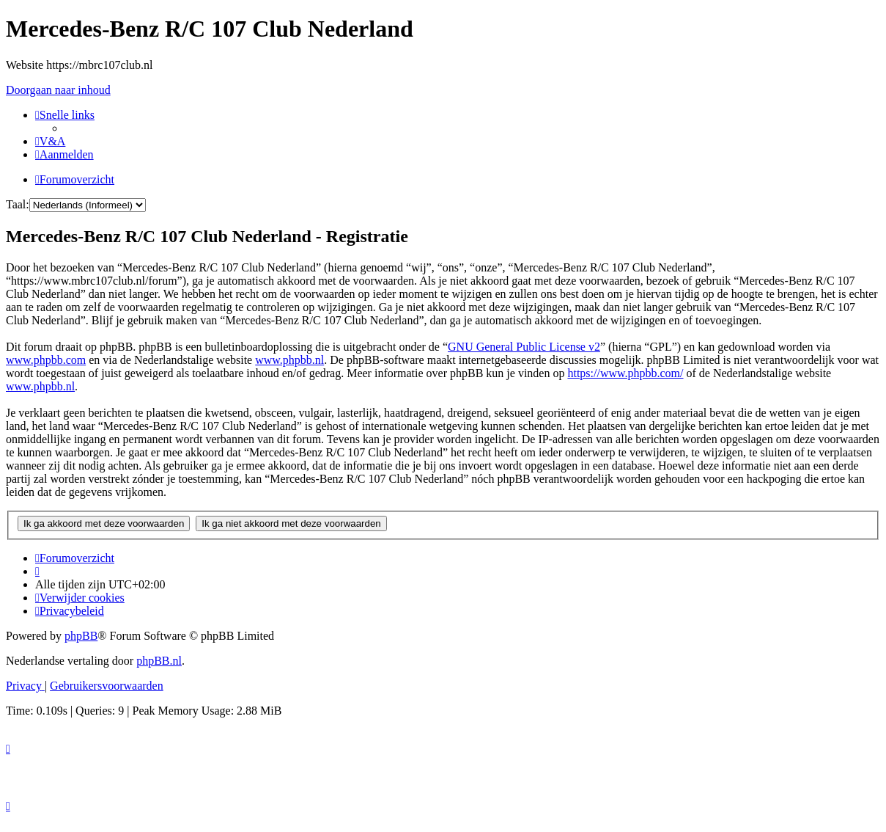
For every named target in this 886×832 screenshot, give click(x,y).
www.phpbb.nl (289, 360)
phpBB (80, 636)
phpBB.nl (159, 660)
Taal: (17, 204)
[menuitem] (50, 141)
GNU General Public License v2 (524, 346)
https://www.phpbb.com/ (625, 373)
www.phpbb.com (46, 360)
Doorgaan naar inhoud (58, 90)
